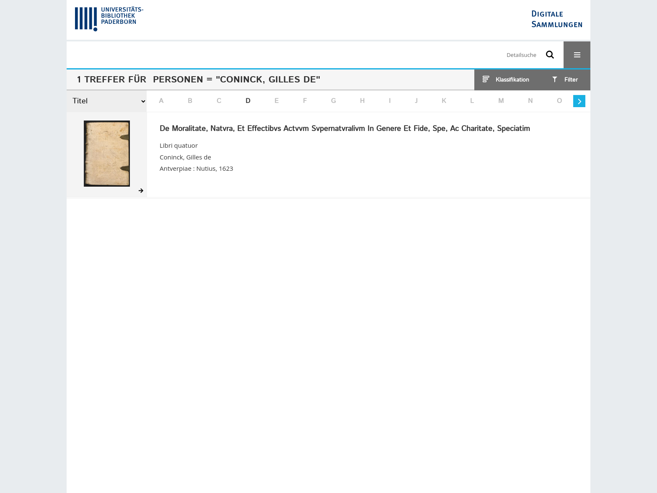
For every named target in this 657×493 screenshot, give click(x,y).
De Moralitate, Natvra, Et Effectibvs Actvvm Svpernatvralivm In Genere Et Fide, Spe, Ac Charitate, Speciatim (345, 129)
